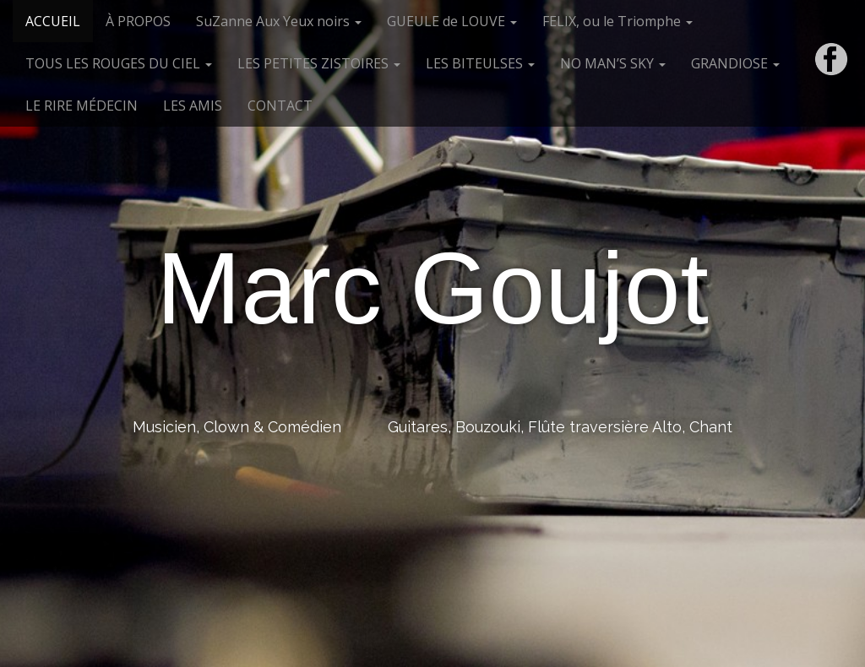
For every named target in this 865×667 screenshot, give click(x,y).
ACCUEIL (52, 21)
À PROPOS (138, 21)
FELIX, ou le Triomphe (617, 21)
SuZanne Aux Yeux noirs (279, 21)
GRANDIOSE (735, 63)
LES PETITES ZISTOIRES (318, 63)
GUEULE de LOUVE (452, 21)
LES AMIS (192, 105)
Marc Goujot (432, 287)
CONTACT (280, 105)
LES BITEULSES (480, 63)
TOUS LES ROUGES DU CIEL (118, 63)
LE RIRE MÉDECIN (81, 105)
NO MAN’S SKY (613, 63)
